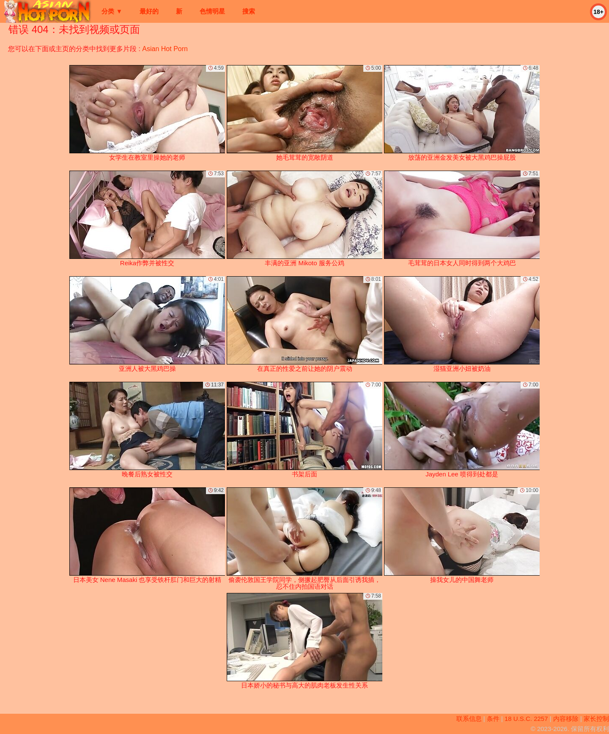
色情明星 (212, 11)
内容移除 (566, 718)
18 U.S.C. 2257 (526, 718)
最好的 (149, 11)
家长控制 (596, 718)
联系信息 (469, 718)
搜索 (248, 11)
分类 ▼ (112, 11)
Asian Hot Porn (165, 48)
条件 (493, 718)
